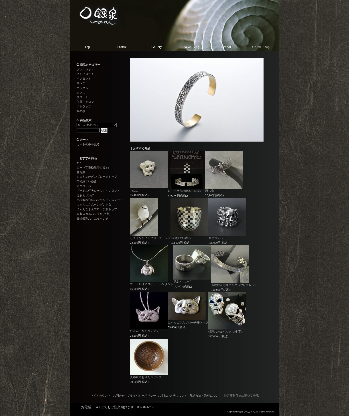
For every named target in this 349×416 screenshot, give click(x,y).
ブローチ (82, 97)
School (226, 47)
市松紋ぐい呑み (87, 181)
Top (87, 47)
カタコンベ (84, 186)
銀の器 (81, 111)
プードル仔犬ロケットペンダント (98, 190)
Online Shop (261, 47)
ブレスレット (85, 69)
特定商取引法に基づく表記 (241, 395)
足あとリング (85, 195)
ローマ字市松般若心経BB (93, 167)
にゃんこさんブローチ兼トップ (97, 209)
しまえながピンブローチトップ (97, 176)
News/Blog (191, 47)
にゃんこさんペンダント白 (94, 204)
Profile (122, 47)
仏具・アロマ (85, 101)
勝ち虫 (81, 172)
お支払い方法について (172, 395)
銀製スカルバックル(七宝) (93, 214)
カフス (81, 92)
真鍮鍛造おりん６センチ (92, 218)
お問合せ (119, 395)
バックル (82, 88)
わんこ (81, 163)
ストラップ (84, 106)
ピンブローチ (85, 74)
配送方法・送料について (205, 395)
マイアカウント (100, 395)
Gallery (157, 47)
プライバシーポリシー (141, 395)
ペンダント (84, 78)
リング (81, 83)
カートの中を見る (88, 144)
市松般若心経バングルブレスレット (100, 200)
